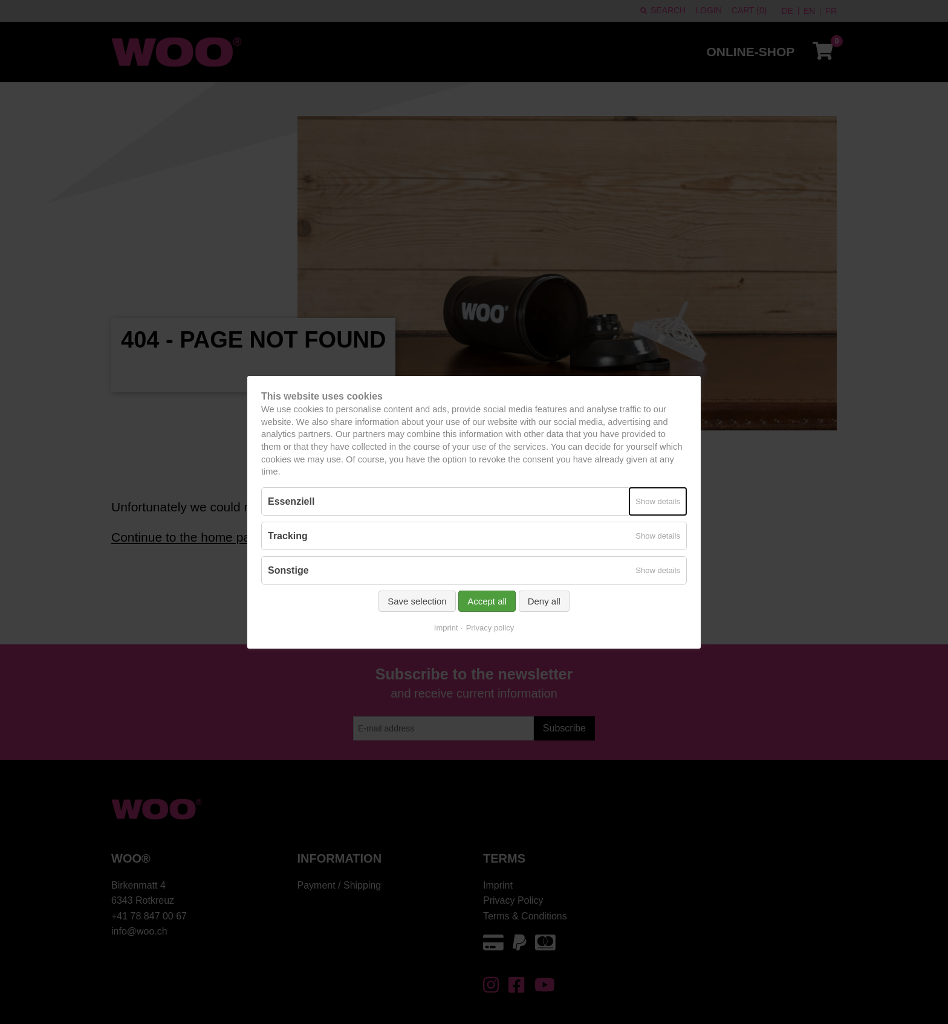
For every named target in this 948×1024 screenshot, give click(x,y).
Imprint (446, 627)
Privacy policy (490, 627)
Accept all (487, 601)
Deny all (544, 601)
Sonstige (288, 570)
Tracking (288, 536)
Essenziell (291, 501)
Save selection (417, 601)
